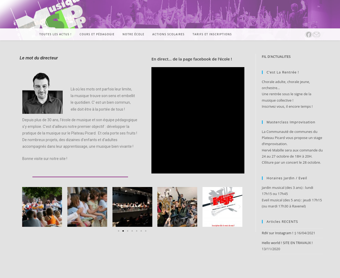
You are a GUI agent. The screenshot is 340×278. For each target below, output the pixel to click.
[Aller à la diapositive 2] (123, 231)
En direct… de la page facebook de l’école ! (191, 59)
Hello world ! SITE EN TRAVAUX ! (287, 242)
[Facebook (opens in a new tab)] (309, 35)
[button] (25, 207)
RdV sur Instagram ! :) (279, 233)
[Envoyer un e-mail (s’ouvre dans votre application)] (316, 34)
